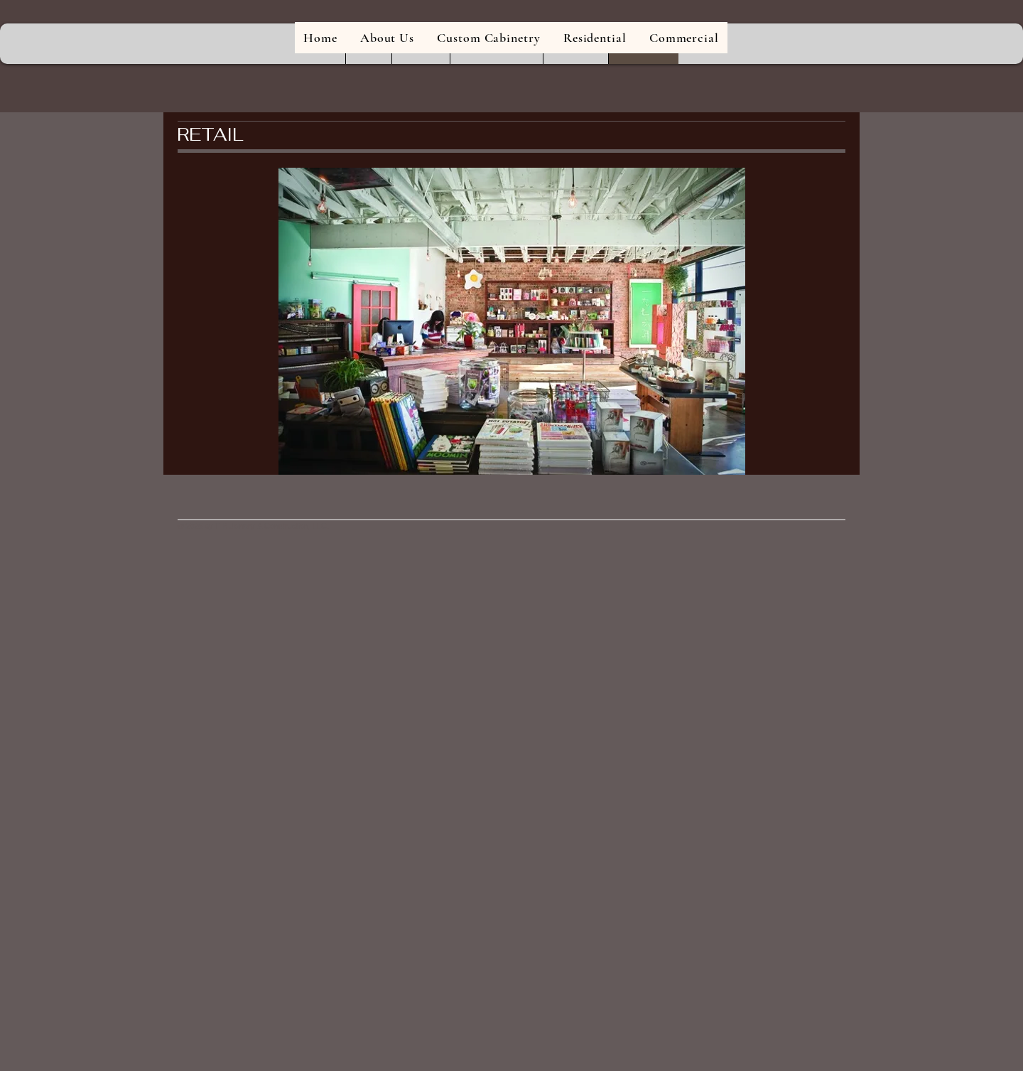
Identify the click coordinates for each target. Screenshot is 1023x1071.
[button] (511, 321)
